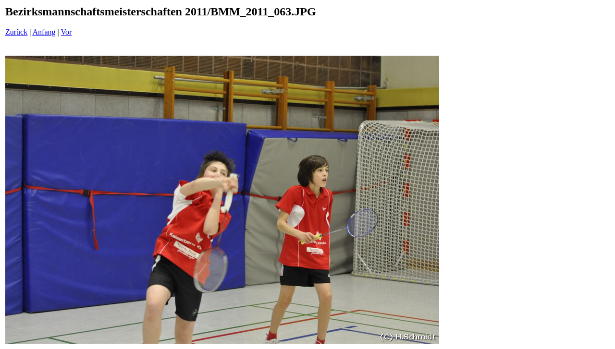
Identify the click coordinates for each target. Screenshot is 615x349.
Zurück (16, 32)
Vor (66, 32)
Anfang (44, 32)
